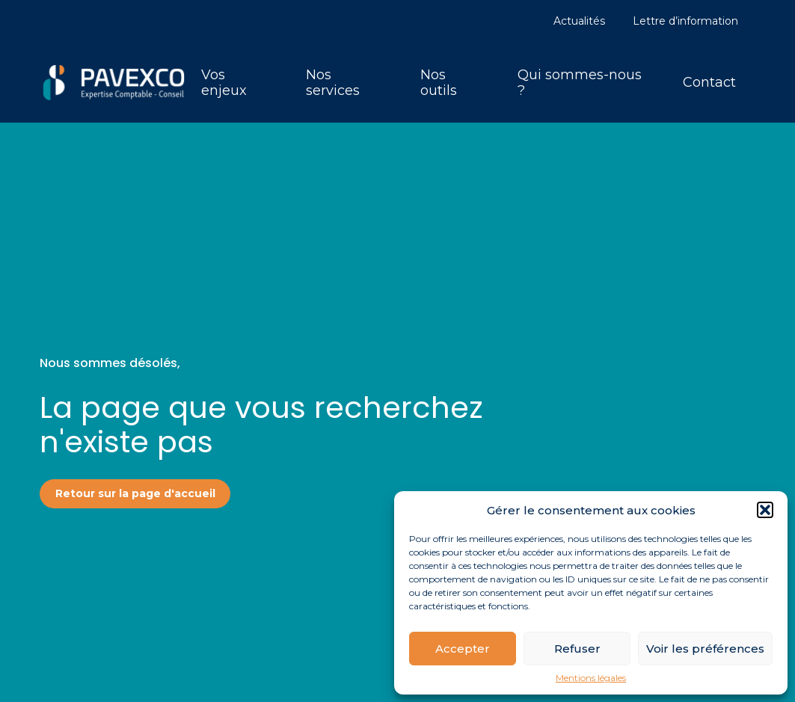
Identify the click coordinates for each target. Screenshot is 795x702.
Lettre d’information (685, 21)
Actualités (579, 21)
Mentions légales (591, 678)
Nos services (333, 83)
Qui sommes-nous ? (580, 83)
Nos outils (438, 83)
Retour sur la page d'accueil (135, 493)
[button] (765, 509)
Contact (709, 82)
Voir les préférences (705, 648)
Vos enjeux (224, 83)
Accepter (462, 648)
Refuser (577, 648)
